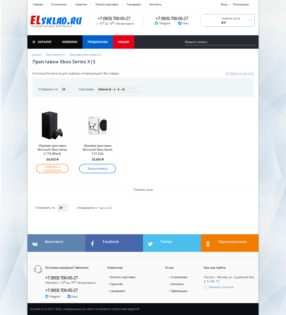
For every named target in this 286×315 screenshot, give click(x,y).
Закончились (97, 168)
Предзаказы (97, 42)
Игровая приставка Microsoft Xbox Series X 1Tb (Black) (52, 149)
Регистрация (241, 4)
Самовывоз (134, 4)
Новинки (69, 42)
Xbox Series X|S (55, 54)
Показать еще (143, 189)
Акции (123, 42)
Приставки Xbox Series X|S (86, 54)
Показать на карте (219, 287)
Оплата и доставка (107, 4)
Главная (38, 4)
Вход (224, 4)
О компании (59, 4)
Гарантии (81, 4)
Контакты (155, 4)
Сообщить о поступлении (52, 168)
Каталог (42, 42)
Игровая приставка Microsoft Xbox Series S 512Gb (97, 149)
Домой (37, 54)
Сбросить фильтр (241, 73)
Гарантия (116, 284)
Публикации (179, 291)
